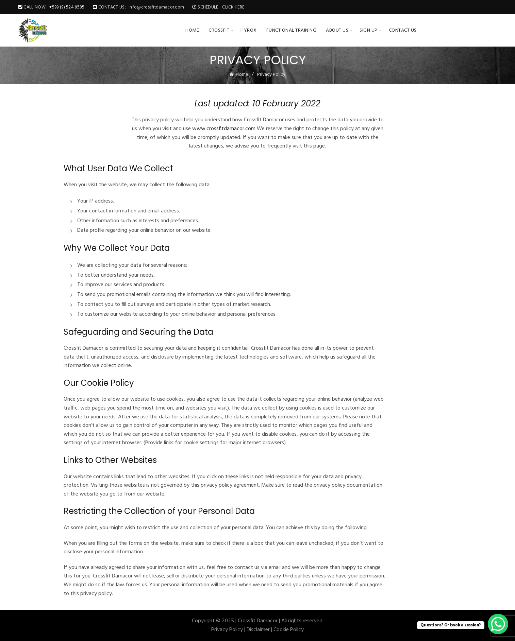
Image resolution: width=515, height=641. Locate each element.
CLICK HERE (233, 7)
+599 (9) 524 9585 (66, 7)
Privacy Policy (227, 629)
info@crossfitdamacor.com (156, 7)
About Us (337, 30)
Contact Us (403, 30)
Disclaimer (258, 629)
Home (192, 30)
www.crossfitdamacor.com (223, 128)
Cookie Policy (288, 629)
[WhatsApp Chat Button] (498, 624)
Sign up (369, 30)
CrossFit (219, 30)
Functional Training (291, 30)
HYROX (248, 30)
